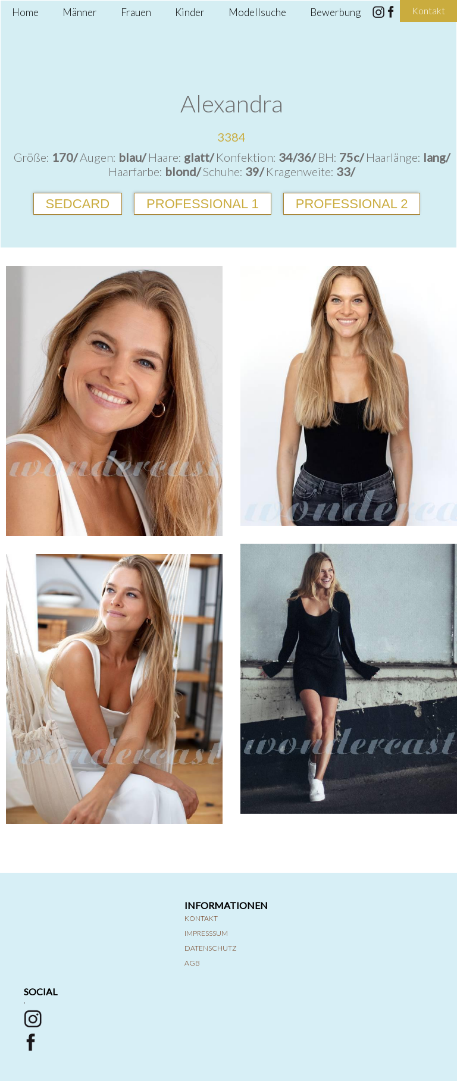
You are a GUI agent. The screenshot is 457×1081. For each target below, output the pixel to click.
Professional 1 (202, 203)
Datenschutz (210, 948)
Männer (79, 12)
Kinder (190, 12)
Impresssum (206, 933)
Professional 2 (352, 203)
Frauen (136, 12)
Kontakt (201, 918)
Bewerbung (335, 12)
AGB (192, 962)
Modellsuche (257, 12)
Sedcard (78, 203)
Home (25, 12)
